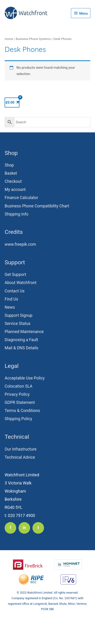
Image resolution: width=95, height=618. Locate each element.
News (10, 307)
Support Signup (18, 315)
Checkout (13, 181)
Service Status (17, 323)
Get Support (15, 274)
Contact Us (15, 291)
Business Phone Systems (33, 39)
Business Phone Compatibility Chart (37, 206)
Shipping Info (16, 214)
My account (15, 189)
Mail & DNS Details (21, 348)
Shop (9, 165)
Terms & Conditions (22, 410)
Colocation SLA (18, 386)
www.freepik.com (20, 244)
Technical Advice (20, 457)
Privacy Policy (17, 394)
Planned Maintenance (24, 331)
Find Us (11, 299)
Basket (11, 173)
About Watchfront (20, 282)
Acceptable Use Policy (25, 378)
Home (9, 39)
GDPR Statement (20, 402)
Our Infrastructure (21, 449)
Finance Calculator (21, 197)
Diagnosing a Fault (21, 339)
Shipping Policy (18, 418)
